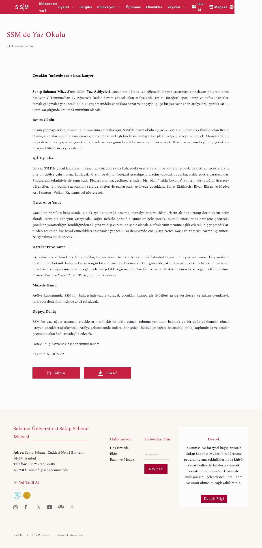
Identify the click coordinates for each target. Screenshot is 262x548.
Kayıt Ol (155, 469)
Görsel (107, 373)
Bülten (56, 373)
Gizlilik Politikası (39, 535)
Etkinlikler (154, 7)
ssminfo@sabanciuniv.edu (48, 470)
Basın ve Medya (122, 459)
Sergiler (85, 7)
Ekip (113, 453)
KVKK (17, 535)
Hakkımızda (119, 448)
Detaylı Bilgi (214, 498)
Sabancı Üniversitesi (69, 535)
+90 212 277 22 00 (41, 464)
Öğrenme (133, 7)
